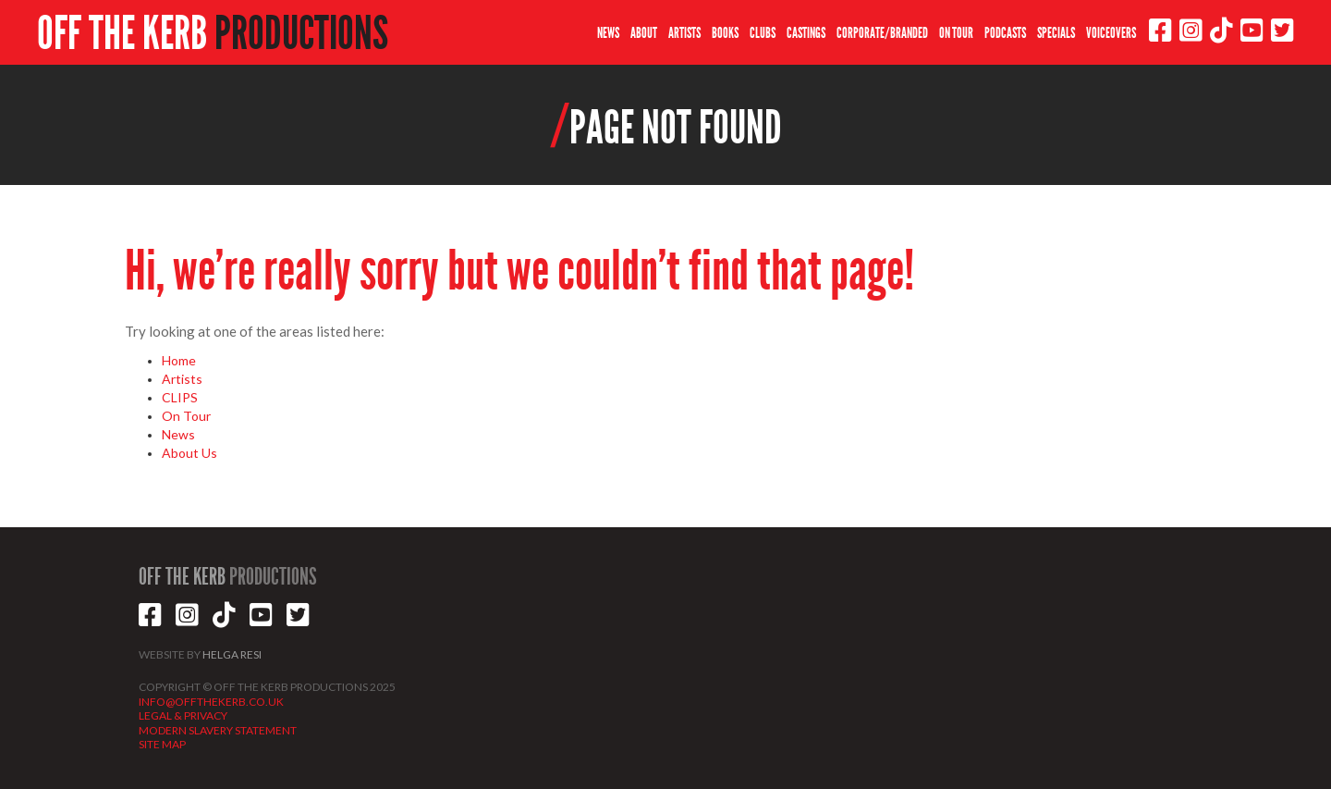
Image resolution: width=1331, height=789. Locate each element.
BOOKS (725, 33)
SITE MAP (162, 744)
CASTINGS (806, 33)
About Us (189, 453)
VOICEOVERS (1111, 33)
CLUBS (762, 33)
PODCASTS (1005, 33)
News (178, 434)
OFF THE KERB (212, 33)
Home (179, 360)
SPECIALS (1056, 33)
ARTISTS (684, 33)
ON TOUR (956, 33)
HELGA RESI (232, 654)
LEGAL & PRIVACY (183, 715)
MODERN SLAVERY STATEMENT (218, 730)
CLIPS (180, 397)
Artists (182, 379)
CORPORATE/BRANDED (882, 33)
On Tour (186, 416)
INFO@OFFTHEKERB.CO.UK (211, 702)
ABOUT (643, 33)
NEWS (608, 33)
